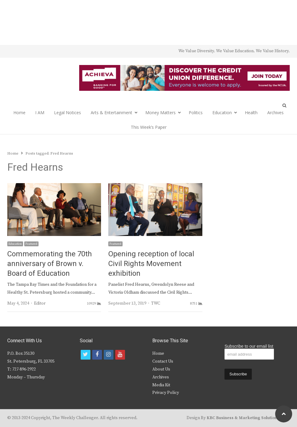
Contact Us (162, 361)
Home (19, 112)
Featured (31, 244)
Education (222, 112)
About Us (161, 369)
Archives (275, 112)
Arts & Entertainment (111, 112)
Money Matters (160, 112)
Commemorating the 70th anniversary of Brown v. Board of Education (49, 264)
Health (251, 112)
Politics (196, 112)
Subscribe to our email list (248, 346)
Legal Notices (67, 112)
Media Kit (161, 385)
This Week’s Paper (149, 127)
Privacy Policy (165, 392)
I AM (39, 112)
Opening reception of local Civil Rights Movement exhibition (151, 264)
